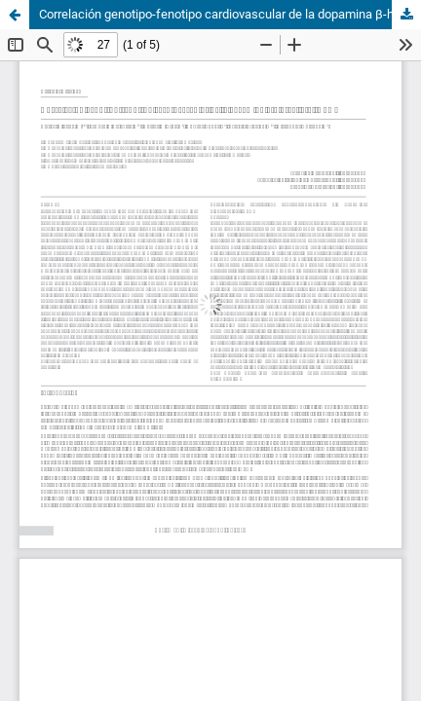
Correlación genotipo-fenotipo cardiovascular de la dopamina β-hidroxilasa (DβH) (230, 14)
